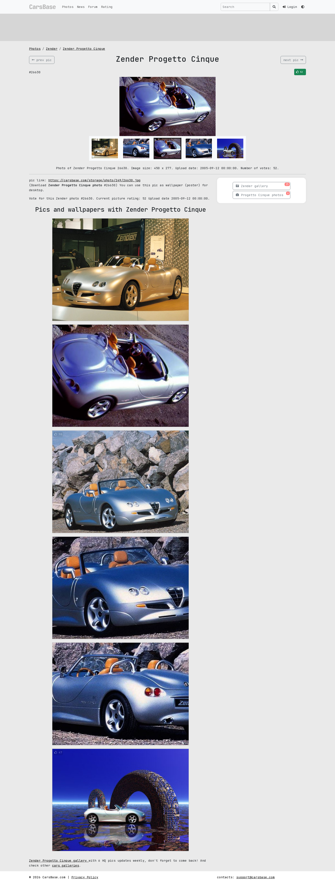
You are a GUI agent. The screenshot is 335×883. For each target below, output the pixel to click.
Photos (67, 7)
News (81, 7)
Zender (51, 49)
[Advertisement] (157, 26)
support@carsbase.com (255, 877)
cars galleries (65, 865)
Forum (93, 7)
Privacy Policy (84, 877)
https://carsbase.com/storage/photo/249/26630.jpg (94, 180)
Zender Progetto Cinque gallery (59, 860)
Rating (107, 7)
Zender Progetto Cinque (84, 49)
